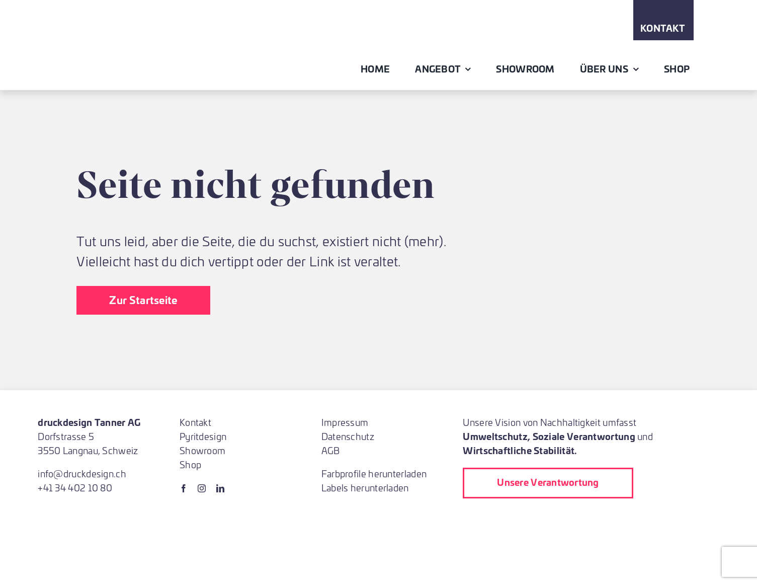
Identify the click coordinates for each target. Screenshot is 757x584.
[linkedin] (220, 488)
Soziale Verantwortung (584, 436)
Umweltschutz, (496, 436)
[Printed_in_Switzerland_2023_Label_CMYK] (530, 519)
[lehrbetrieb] (470, 519)
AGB (330, 450)
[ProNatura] (538, 543)
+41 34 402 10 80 (75, 487)
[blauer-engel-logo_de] (644, 519)
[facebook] (184, 488)
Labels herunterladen (365, 487)
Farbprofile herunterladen (374, 473)
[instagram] (202, 488)
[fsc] (584, 519)
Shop (190, 464)
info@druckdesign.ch (82, 473)
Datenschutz (347, 436)
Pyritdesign (203, 436)
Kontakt (195, 422)
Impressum (345, 422)
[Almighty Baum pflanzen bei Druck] (483, 543)
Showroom (202, 450)
